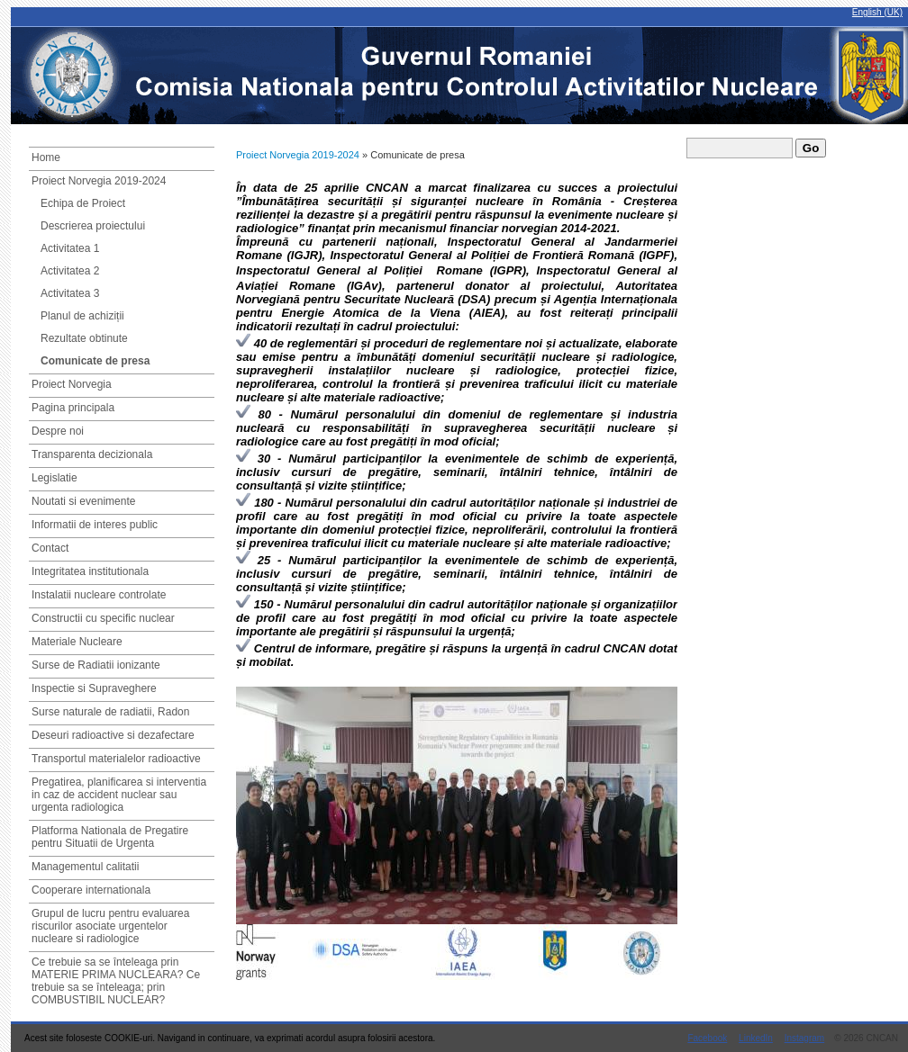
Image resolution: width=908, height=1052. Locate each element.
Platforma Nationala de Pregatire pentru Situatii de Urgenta (110, 837)
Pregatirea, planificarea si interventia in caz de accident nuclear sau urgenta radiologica (119, 795)
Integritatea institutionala (90, 571)
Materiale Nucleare (77, 641)
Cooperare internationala (91, 890)
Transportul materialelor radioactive (116, 758)
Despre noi (58, 431)
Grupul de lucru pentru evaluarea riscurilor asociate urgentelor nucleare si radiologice (110, 926)
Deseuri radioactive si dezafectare (113, 735)
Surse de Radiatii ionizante (96, 665)
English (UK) (877, 12)
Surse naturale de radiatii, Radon (110, 712)
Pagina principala (73, 407)
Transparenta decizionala (92, 454)
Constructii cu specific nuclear (103, 618)
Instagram (804, 1038)
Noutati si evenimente (83, 501)
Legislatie (54, 478)
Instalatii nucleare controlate (99, 595)
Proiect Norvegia (72, 384)
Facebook (707, 1038)
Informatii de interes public (95, 524)
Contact (50, 548)
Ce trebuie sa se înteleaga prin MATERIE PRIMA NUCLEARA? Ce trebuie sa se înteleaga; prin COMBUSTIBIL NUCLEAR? (116, 981)
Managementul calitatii (85, 866)
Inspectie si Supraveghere (94, 688)
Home (46, 157)
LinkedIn (756, 1038)
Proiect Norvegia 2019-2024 (99, 181)
